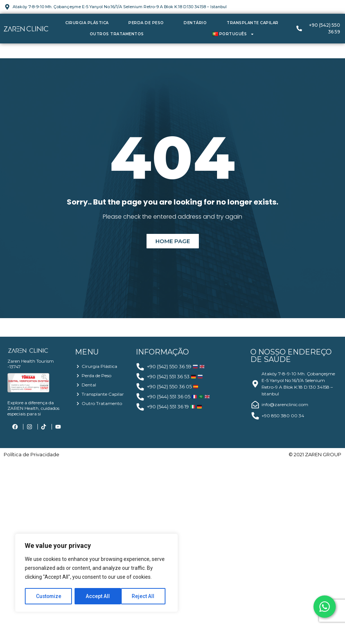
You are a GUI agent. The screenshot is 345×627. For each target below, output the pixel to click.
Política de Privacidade (31, 454)
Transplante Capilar (253, 22)
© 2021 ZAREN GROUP (315, 454)
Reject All (97, 596)
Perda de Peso (146, 22)
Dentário (195, 22)
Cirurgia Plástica (87, 22)
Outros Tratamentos (117, 34)
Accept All (145, 596)
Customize (49, 596)
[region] (96, 573)
